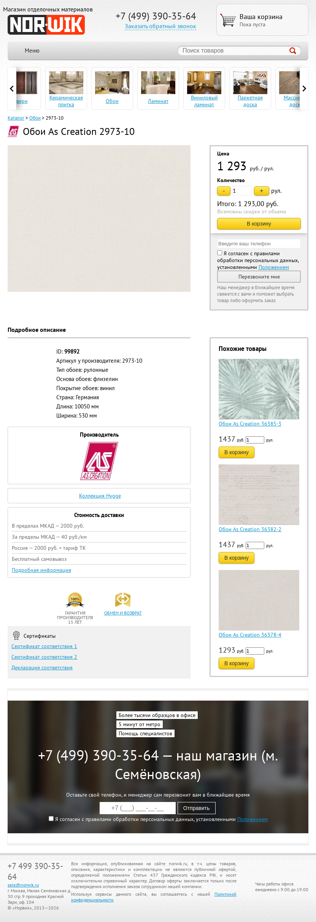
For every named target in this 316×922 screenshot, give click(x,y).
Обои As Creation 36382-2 (250, 529)
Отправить (196, 808)
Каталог (16, 118)
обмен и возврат (123, 613)
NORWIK (46, 25)
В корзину (259, 224)
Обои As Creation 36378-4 (250, 635)
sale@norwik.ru (23, 885)
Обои (35, 118)
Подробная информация (41, 570)
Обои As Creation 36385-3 (250, 424)
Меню (32, 50)
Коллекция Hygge (100, 495)
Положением (274, 267)
